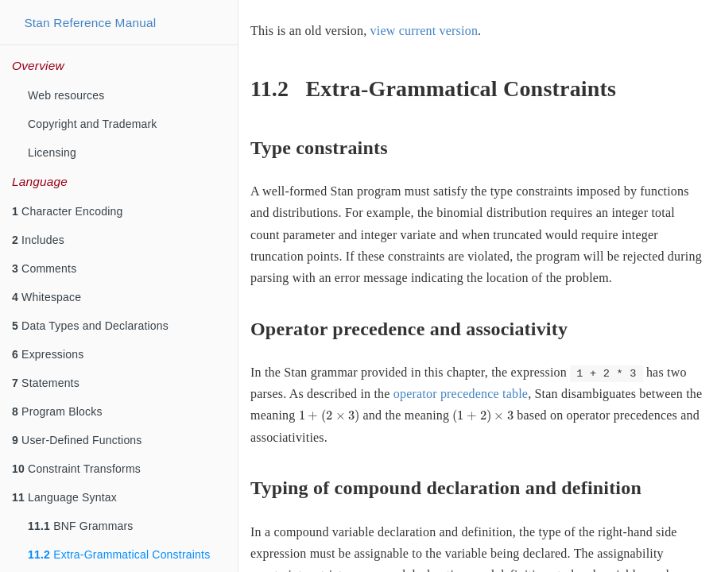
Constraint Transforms (76, 468)
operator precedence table (460, 393)
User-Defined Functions (77, 440)
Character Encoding (67, 211)
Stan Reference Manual (90, 22)
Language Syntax (64, 497)
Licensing (52, 152)
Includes (38, 240)
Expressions (48, 354)
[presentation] (329, 416)
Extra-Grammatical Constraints (119, 554)
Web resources (66, 95)
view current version (424, 30)
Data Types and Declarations (90, 325)
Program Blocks (57, 411)
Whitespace (46, 297)
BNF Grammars (81, 526)
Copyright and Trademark (92, 124)
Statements (45, 383)
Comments (44, 268)
